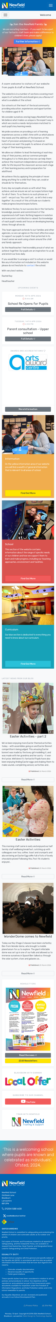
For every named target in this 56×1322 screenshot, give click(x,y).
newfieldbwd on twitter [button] (14, 1215)
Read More (28, 779)
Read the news (28, 1055)
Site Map (47, 1306)
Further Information (28, 41)
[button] (6, 61)
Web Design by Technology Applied (38, 1316)
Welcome (45, 14)
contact (31, 265)
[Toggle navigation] (50, 5)
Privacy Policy (31, 1306)
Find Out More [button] (28, 493)
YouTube (28, 1101)
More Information (28, 409)
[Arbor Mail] (8, 1222)
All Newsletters (28, 1061)
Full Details (28, 309)
